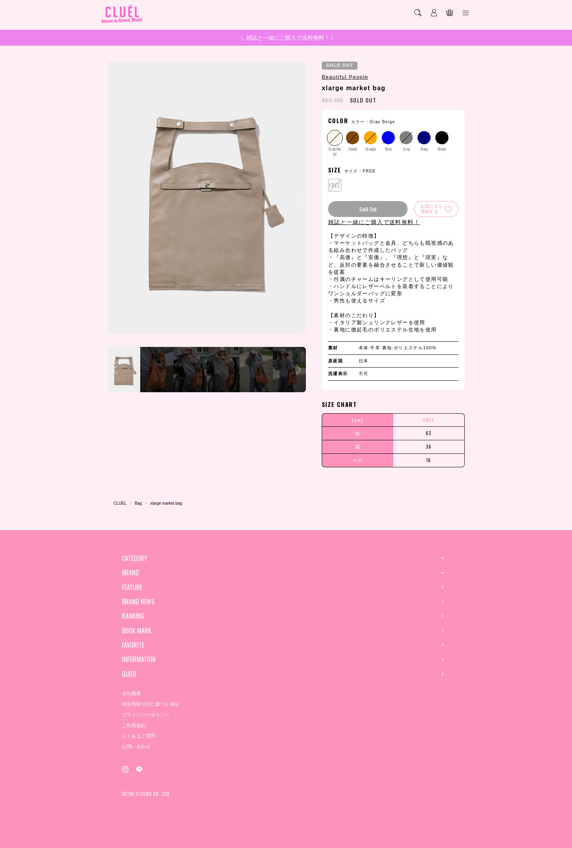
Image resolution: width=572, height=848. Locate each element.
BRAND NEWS (138, 601)
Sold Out (368, 209)
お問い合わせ (136, 746)
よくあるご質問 (138, 736)
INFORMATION (139, 659)
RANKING (133, 616)
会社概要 (131, 693)
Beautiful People (345, 77)
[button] (298, 197)
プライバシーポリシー (146, 715)
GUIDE (129, 674)
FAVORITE (133, 645)
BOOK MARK (136, 630)
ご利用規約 (134, 725)
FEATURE (132, 587)
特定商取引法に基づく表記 (150, 704)
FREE (334, 185)
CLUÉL (120, 503)
